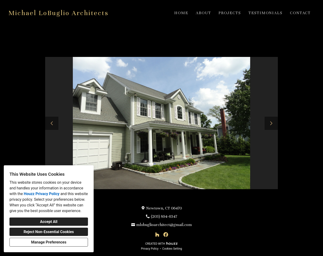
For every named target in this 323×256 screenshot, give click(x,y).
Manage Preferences (48, 242)
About (203, 12)
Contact (300, 12)
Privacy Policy (149, 248)
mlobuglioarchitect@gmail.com (164, 224)
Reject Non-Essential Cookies (49, 232)
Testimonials (266, 12)
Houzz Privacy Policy (41, 194)
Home (181, 12)
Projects (229, 12)
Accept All (48, 221)
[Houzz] (157, 234)
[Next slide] (271, 123)
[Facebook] (165, 234)
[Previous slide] (51, 123)
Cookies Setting (172, 248)
